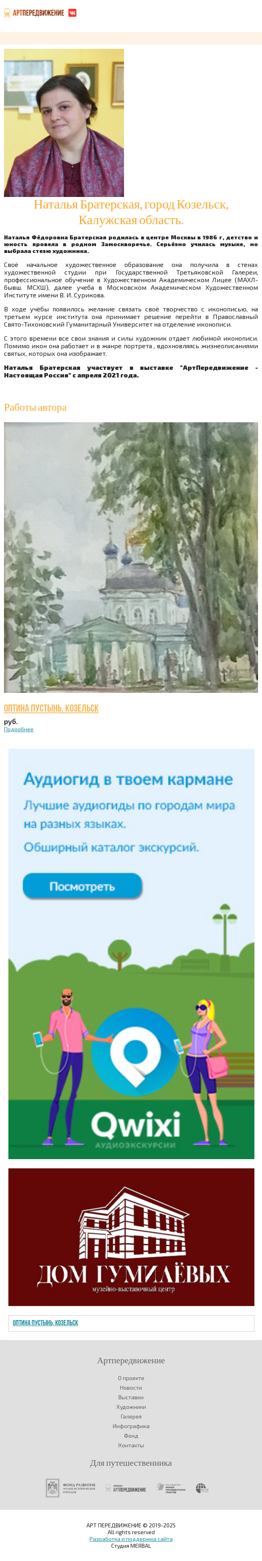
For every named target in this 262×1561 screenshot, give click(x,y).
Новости (131, 1387)
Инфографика (131, 1426)
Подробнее (19, 729)
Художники (131, 1406)
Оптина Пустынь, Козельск (51, 709)
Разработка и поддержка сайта (131, 1538)
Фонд (131, 1435)
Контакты (131, 1445)
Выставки (131, 1397)
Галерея (131, 1416)
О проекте (131, 1377)
